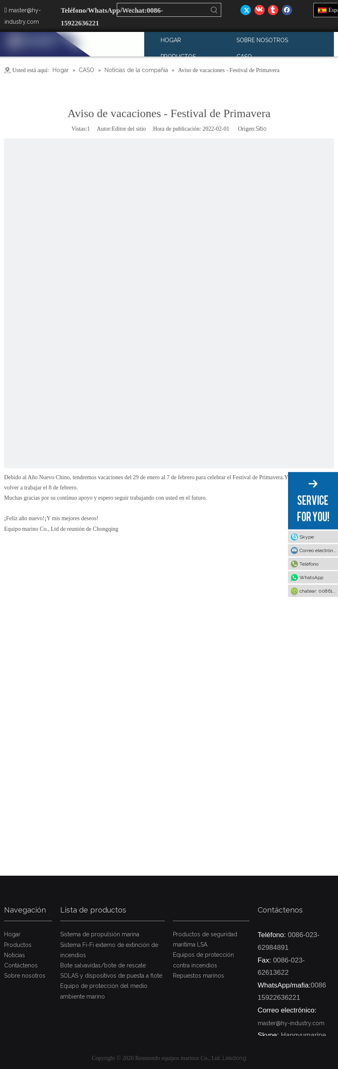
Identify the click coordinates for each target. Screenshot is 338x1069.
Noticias (14, 955)
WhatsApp (311, 577)
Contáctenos (21, 965)
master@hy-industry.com (291, 1023)
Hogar (12, 934)
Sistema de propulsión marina (99, 934)
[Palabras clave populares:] (214, 9)
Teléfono (308, 564)
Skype (306, 537)
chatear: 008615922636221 (318, 591)
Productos (18, 945)
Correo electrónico (318, 550)
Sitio (261, 128)
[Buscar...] (162, 9)
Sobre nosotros (24, 975)
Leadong (234, 1058)
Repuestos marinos (198, 975)
